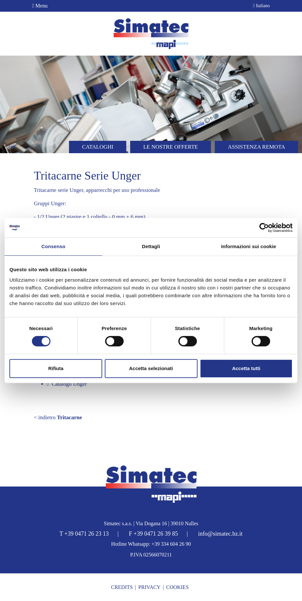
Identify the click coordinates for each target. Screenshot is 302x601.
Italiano (261, 5)
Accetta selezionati (151, 368)
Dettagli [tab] (151, 246)
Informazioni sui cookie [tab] (248, 246)
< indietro (58, 417)
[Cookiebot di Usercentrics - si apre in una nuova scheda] (264, 228)
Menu (40, 5)
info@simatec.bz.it (220, 533)
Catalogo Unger (67, 384)
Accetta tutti (246, 368)
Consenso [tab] (53, 246)
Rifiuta (55, 368)
